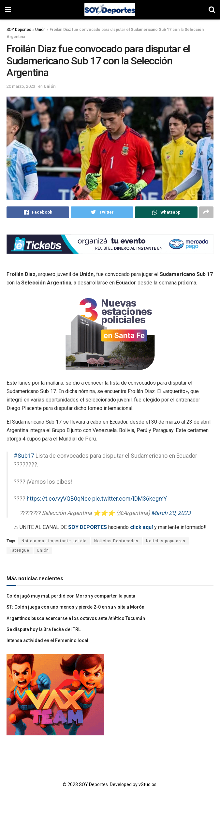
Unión (40, 29)
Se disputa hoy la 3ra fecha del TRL (44, 629)
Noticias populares (165, 541)
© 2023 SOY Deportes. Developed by (101, 784)
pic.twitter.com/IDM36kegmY (129, 499)
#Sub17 (24, 456)
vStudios (147, 784)
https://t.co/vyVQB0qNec (59, 499)
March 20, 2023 (171, 513)
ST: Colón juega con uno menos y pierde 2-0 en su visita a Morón (75, 607)
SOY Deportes (19, 29)
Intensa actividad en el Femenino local (47, 641)
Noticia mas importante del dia (54, 541)
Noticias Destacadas (116, 541)
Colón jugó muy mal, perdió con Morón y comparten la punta (71, 596)
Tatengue (19, 551)
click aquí (141, 528)
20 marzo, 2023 (21, 86)
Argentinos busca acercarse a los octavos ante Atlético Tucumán (76, 618)
